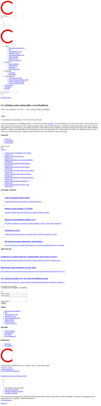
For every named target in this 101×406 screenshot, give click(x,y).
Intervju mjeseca (14, 64)
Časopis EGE (9, 85)
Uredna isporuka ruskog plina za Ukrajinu (52, 175)
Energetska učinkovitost (16, 55)
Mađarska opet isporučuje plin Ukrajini (52, 168)
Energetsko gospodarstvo (17, 48)
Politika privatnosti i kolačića (14, 392)
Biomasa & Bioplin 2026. (17, 81)
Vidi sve (3, 149)
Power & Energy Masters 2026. (19, 80)
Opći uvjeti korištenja (11, 390)
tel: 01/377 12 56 (6, 368)
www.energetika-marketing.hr (10, 372)
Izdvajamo (12, 67)
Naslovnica (4, 97)
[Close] (2, 292)
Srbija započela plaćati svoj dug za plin (52, 185)
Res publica (12, 74)
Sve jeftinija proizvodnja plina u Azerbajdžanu (52, 171)
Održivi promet (13, 58)
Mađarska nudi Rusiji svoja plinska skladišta (52, 161)
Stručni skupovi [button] (10, 76)
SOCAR (50, 123)
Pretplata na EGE (21, 377)
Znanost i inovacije (15, 60)
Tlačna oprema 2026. (15, 78)
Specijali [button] (7, 62)
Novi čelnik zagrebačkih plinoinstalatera (52, 164)
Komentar (12, 73)
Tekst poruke (5, 302)
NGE (65, 131)
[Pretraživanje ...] (9, 16)
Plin (10, 50)
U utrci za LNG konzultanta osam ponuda (52, 154)
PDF (3, 116)
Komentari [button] (8, 71)
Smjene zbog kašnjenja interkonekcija (52, 182)
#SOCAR (8, 139)
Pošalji (3, 304)
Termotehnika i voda (15, 51)
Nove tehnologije (14, 69)
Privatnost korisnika (11, 394)
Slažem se (4, 404)
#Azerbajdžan (9, 141)
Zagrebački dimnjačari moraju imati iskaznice (52, 178)
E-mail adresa (5, 296)
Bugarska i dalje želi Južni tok (52, 157)
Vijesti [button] (7, 46)
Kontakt (7, 88)
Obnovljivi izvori (14, 53)
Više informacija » (6, 401)
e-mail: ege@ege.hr (7, 370)
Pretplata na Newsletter (8, 377)
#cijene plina (9, 142)
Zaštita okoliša (13, 57)
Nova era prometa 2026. (16, 83)
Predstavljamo (13, 65)
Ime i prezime (5, 293)
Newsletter (8, 87)
